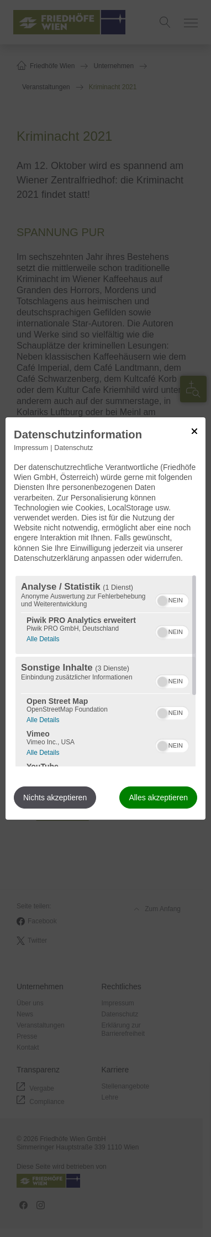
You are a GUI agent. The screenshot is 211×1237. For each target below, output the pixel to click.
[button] (162, 601)
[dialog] (105, 618)
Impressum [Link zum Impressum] (31, 448)
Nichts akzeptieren (55, 797)
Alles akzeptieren (158, 797)
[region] (105, 671)
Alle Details (43, 637)
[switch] (172, 599)
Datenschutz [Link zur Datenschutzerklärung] (73, 448)
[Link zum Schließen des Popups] (194, 431)
